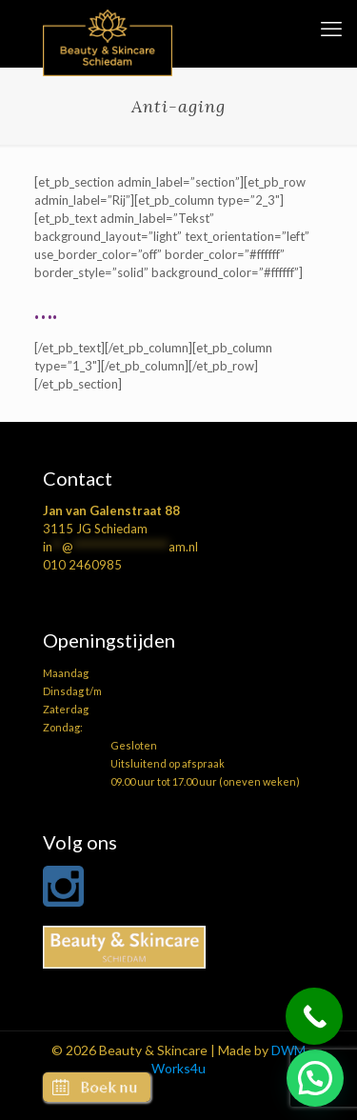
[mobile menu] (331, 28)
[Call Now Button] (314, 1016)
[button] (315, 1078)
